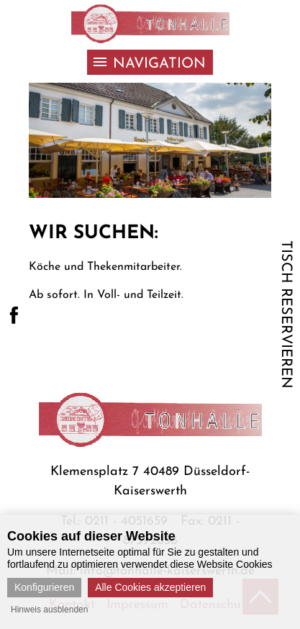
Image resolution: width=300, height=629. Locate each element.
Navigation (159, 64)
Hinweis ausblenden (49, 610)
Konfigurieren (44, 587)
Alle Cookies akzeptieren (150, 587)
